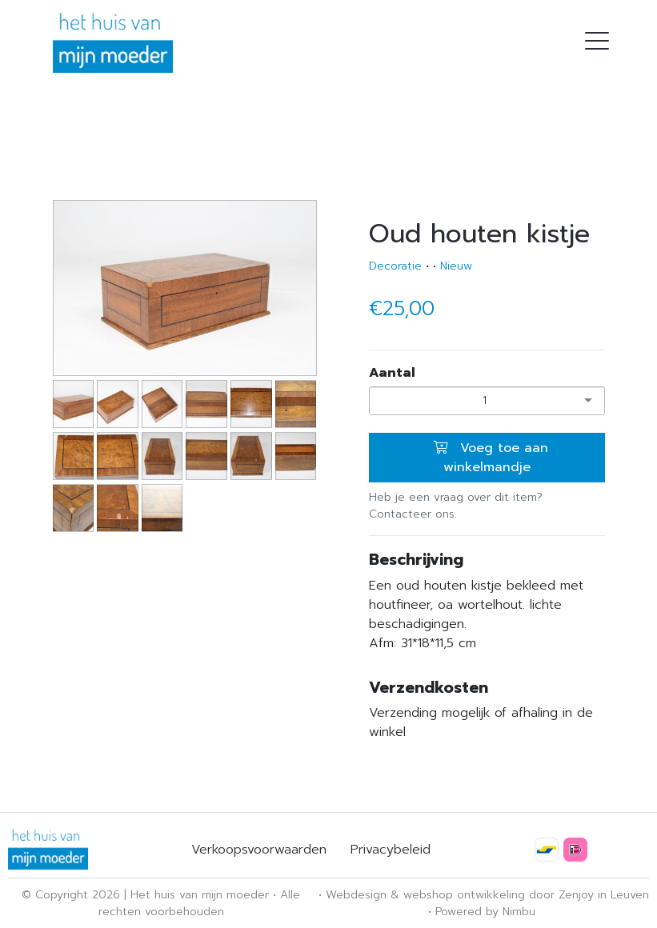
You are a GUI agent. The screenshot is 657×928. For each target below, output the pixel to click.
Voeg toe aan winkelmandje (490, 457)
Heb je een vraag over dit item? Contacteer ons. (456, 505)
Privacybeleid (391, 849)
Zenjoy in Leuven (604, 894)
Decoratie (395, 266)
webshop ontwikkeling (464, 894)
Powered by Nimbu (485, 911)
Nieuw (456, 266)
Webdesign (356, 894)
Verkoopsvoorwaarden (258, 849)
